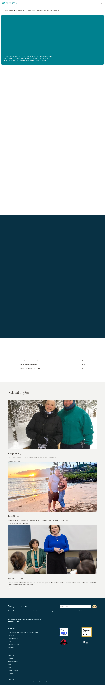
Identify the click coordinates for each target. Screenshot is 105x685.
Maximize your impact (14, 461)
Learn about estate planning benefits (18, 523)
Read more (11, 588)
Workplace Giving (14, 453)
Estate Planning (14, 516)
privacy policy (79, 610)
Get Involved (12, 10)
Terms (12, 679)
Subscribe (94, 606)
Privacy (9, 679)
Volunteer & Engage (15, 578)
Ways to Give (21, 10)
